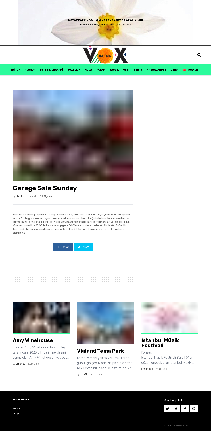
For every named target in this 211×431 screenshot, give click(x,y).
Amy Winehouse (33, 340)
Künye (16, 408)
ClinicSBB (21, 363)
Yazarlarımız (156, 69)
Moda (88, 69)
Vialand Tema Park (100, 351)
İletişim (17, 413)
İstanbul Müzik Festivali (160, 342)
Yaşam (100, 69)
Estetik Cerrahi (51, 69)
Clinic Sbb (149, 368)
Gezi (126, 69)
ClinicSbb (20, 196)
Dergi (175, 69)
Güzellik (73, 69)
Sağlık (114, 69)
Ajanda (30, 69)
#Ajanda (48, 196)
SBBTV (138, 69)
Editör (15, 69)
